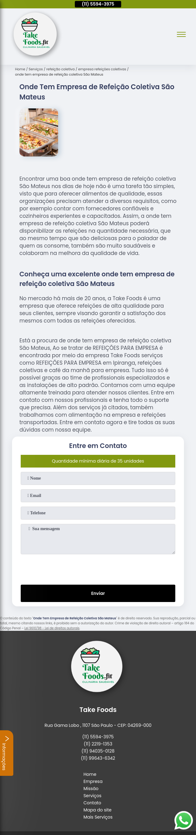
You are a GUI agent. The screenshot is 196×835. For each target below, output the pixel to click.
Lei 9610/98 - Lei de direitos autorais (51, 628)
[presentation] (98, 568)
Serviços (92, 796)
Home (89, 774)
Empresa (93, 781)
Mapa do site (97, 810)
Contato (92, 803)
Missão (91, 788)
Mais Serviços (98, 817)
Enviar (98, 593)
